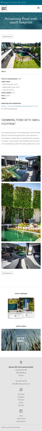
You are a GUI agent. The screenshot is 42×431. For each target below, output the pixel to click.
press (21, 416)
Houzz (21, 403)
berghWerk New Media (14, 427)
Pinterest (21, 400)
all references (7, 36)
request (5, 2)
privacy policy (21, 421)
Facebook (21, 394)
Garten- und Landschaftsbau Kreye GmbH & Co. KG (19, 106)
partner (13, 2)
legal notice (21, 418)
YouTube (21, 405)
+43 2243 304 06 (21, 381)
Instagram (21, 397)
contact (22, 2)
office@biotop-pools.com (21, 384)
